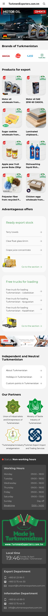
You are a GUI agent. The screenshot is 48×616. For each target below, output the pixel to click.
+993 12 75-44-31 (14, 603)
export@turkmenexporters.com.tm (24, 586)
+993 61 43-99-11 (14, 599)
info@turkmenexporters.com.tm (23, 608)
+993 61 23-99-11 (14, 577)
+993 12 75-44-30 (14, 581)
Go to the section (30, 267)
